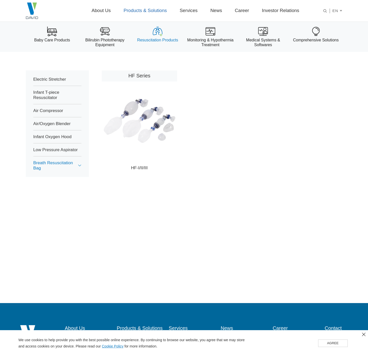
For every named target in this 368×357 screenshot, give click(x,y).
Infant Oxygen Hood (52, 141)
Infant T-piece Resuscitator (46, 100)
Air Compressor (48, 115)
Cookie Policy (113, 346)
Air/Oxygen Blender (52, 128)
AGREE (333, 343)
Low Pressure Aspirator (56, 154)
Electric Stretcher (50, 84)
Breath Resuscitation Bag (53, 170)
